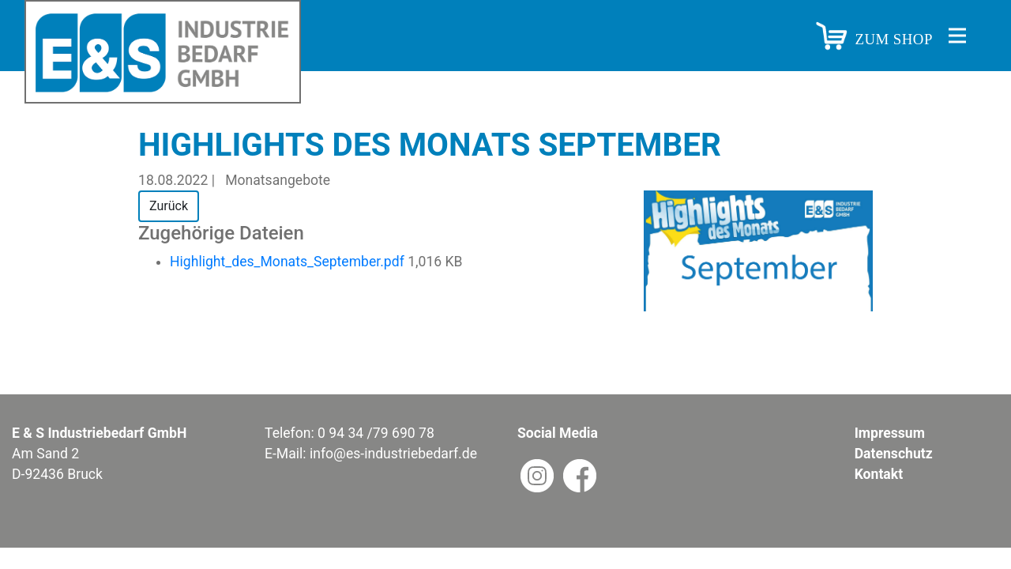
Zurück (168, 205)
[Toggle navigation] (957, 35)
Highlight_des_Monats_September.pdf (289, 261)
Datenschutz (894, 454)
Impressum (890, 433)
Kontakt (879, 474)
